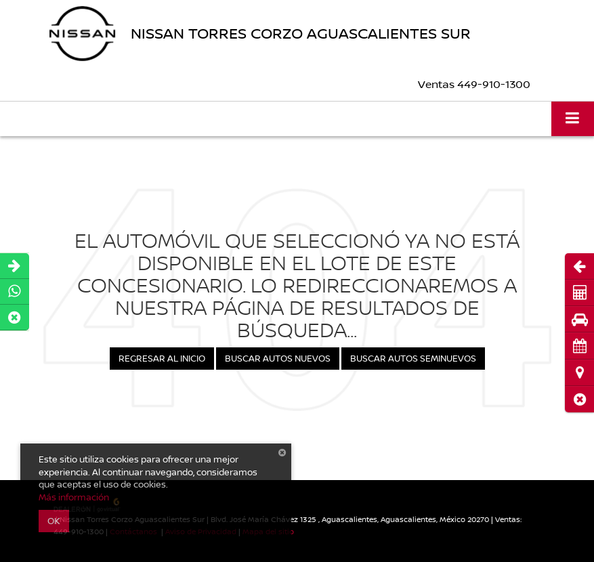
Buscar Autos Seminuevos (413, 358)
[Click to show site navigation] (572, 119)
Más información (74, 497)
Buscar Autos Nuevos (278, 358)
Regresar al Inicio (162, 358)
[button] (579, 399)
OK (53, 521)
